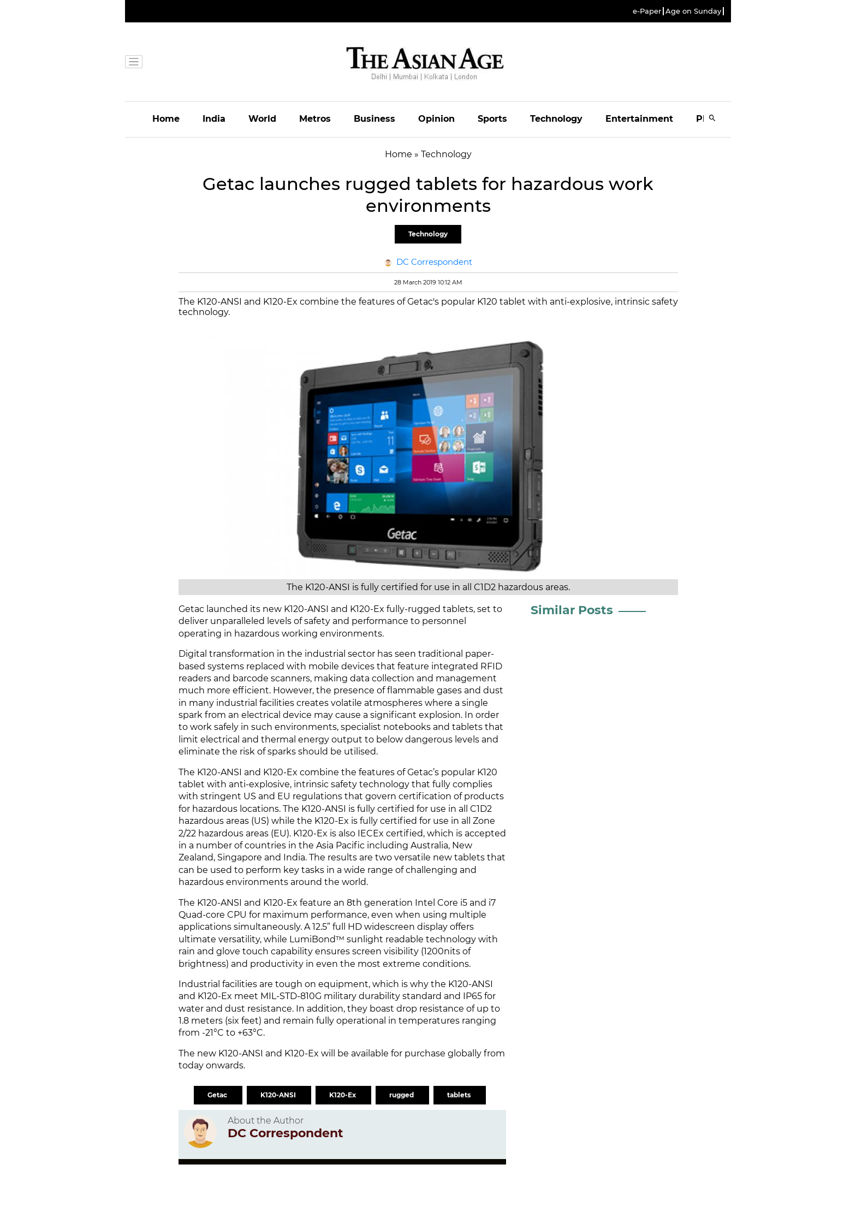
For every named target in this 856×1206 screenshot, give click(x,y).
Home (166, 119)
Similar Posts (572, 610)
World (262, 119)
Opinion (436, 119)
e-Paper (647, 11)
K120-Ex (343, 1095)
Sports (492, 119)
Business (374, 119)
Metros (315, 119)
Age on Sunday (693, 11)
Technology (556, 119)
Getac (218, 1095)
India (214, 119)
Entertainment (639, 119)
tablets (459, 1095)
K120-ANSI (279, 1095)
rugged (402, 1095)
